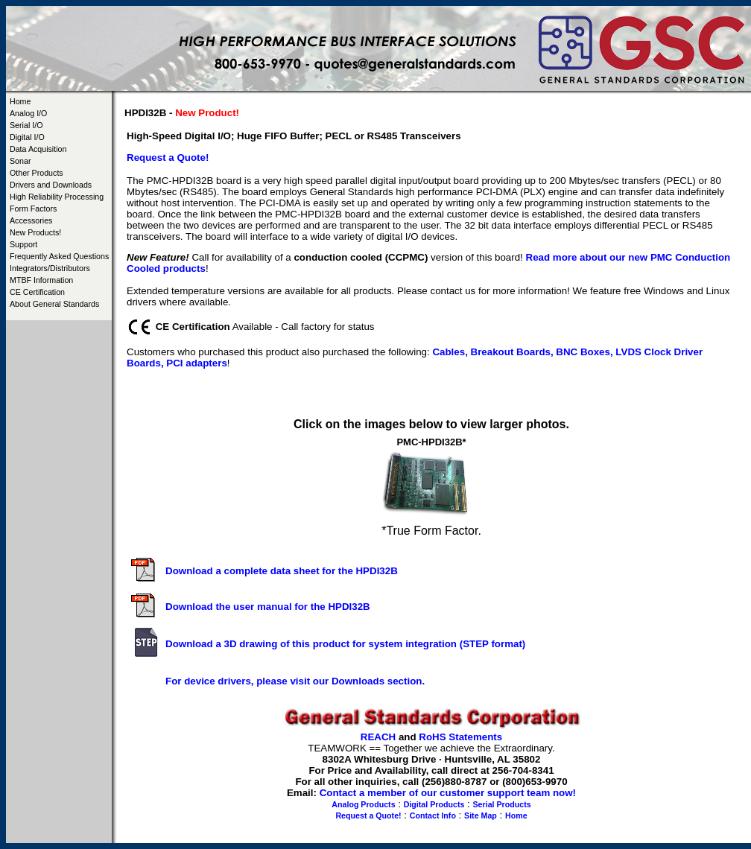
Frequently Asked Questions (59, 256)
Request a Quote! (368, 815)
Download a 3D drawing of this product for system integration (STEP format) (345, 643)
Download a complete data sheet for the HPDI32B (281, 570)
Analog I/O (28, 113)
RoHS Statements (460, 737)
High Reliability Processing (57, 196)
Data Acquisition (38, 148)
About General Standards (54, 303)
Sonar (20, 160)
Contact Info (433, 815)
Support (23, 244)
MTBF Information (41, 280)
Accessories (31, 220)
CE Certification (37, 291)
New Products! (35, 232)
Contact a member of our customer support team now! (448, 792)
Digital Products (434, 804)
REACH (378, 737)
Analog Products (363, 804)
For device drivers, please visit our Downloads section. (295, 681)
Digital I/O (27, 137)
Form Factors (33, 208)
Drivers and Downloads (51, 184)
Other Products (36, 172)
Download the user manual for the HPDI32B (267, 606)
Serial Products (502, 804)
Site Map (480, 815)
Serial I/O (26, 125)
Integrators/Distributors (50, 268)
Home (20, 101)
